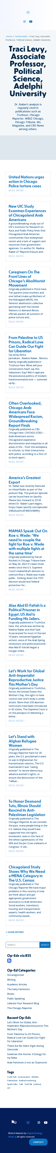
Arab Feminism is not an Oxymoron (27, 1062)
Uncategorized (15, 975)
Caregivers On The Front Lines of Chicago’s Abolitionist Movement (27, 278)
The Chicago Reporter (19, 1008)
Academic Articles (17, 984)
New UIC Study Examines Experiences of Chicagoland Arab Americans (27, 213)
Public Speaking (16, 998)
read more (16, 190)
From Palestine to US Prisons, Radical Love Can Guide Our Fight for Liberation (26, 344)
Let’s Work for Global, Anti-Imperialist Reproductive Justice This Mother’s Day (27, 1026)
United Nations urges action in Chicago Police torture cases (26, 181)
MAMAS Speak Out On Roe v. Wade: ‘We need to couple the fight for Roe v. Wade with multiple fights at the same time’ (28, 541)
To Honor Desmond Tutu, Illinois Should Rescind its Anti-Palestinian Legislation (27, 808)
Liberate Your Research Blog (23, 1003)
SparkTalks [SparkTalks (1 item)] (12, 1084)
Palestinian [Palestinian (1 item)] (12, 1080)
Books (10, 993)
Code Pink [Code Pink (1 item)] (12, 1077)
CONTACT (38, 1142)
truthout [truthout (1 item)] (37, 1084)
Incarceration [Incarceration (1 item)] (24, 1077)
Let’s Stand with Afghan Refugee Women (22, 741)
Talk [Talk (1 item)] (21, 1084)
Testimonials (20, 36)
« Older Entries (15, 932)
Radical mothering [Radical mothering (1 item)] (27, 1080)
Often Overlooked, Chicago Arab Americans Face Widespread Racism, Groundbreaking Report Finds (26, 414)
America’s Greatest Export (25, 479)
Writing (11, 979)
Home (9, 36)
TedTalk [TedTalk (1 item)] (28, 1084)
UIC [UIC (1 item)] (8, 1088)
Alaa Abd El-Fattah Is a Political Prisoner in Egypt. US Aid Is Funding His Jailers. (27, 612)
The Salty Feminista (18, 989)
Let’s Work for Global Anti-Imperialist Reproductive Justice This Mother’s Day (27, 677)
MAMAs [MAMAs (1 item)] (35, 1077)
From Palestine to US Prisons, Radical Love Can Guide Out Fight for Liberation (26, 1037)
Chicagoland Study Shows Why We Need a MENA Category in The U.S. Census (27, 873)
